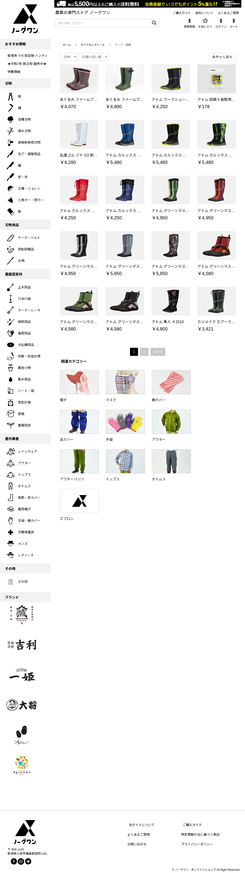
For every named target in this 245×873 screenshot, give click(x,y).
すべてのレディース (93, 44)
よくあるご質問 (138, 834)
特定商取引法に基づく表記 (200, 834)
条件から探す (222, 57)
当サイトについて (142, 825)
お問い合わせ (137, 844)
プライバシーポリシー (197, 844)
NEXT (158, 352)
